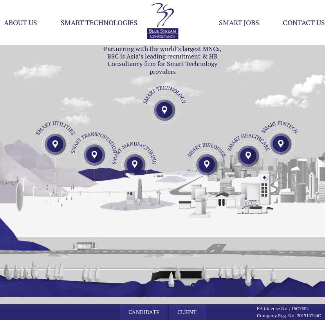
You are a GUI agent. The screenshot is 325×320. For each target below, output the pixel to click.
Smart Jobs (239, 22)
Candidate (143, 312)
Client (187, 312)
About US (20, 22)
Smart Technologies (99, 22)
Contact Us (304, 22)
